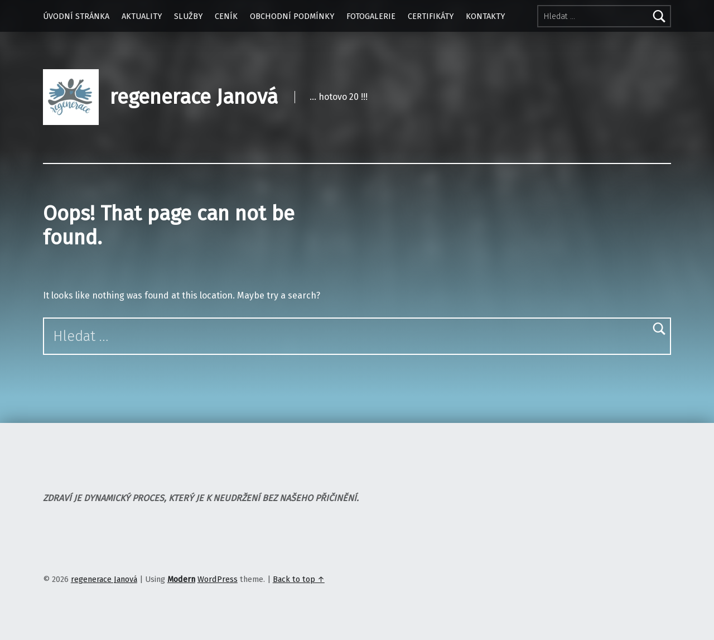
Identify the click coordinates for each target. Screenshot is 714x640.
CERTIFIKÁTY (431, 16)
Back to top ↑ (299, 579)
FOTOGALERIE (370, 16)
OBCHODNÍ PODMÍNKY (292, 16)
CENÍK (226, 16)
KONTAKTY (485, 16)
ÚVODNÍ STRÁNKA (76, 16)
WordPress (217, 579)
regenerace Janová (194, 97)
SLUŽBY (188, 16)
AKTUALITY (142, 16)
